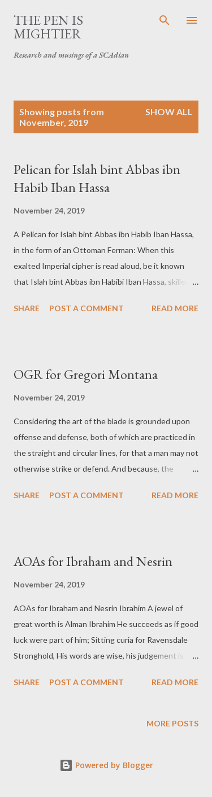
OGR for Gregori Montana (86, 374)
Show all (169, 111)
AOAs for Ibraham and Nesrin (93, 561)
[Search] (164, 20)
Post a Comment (86, 308)
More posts (172, 723)
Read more (175, 308)
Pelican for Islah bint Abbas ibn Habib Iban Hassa (97, 178)
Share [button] (27, 308)
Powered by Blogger (106, 765)
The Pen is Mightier (48, 26)
